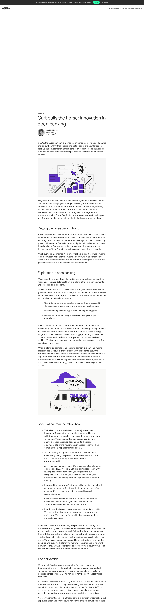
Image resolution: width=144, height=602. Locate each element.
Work (96, 8)
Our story (124, 8)
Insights (113, 8)
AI (104, 8)
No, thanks (105, 2)
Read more (87, 2)
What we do (85, 8)
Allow (96, 2)
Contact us (136, 8)
